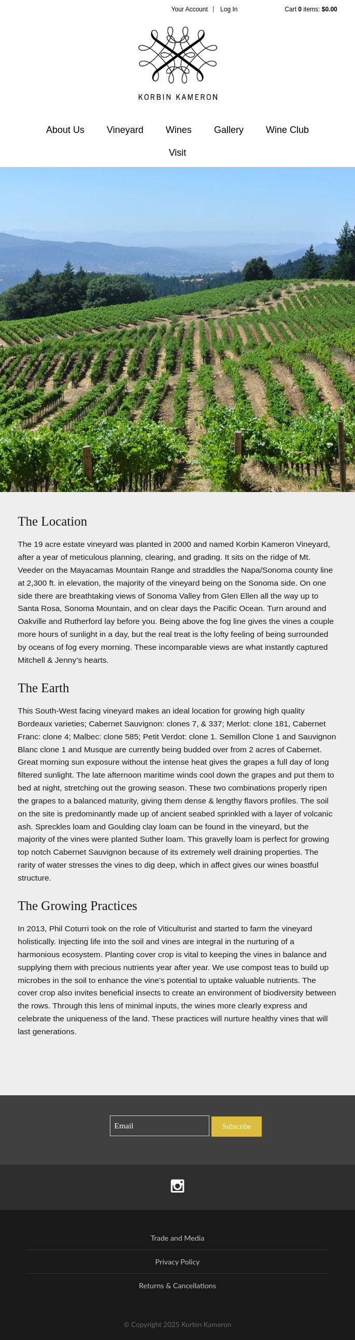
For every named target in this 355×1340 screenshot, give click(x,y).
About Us (65, 130)
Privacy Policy (177, 1261)
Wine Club (287, 130)
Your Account (189, 9)
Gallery (229, 130)
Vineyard (125, 130)
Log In (228, 9)
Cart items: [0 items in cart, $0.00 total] (311, 9)
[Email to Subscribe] (160, 1126)
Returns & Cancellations (177, 1285)
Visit (178, 152)
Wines (179, 130)
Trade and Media (178, 1237)
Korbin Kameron (178, 67)
